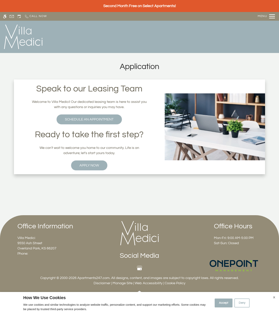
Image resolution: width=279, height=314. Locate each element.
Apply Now (89, 165)
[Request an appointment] (19, 16)
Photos (171, 36)
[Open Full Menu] (266, 16)
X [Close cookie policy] (274, 297)
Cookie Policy (175, 283)
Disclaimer (102, 283)
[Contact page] (11, 16)
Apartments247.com (93, 278)
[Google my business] (139, 268)
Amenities (192, 36)
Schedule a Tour (102, 36)
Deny (242, 302)
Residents (216, 36)
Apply (128, 36)
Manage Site (123, 283)
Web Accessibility (149, 283)
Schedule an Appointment (89, 119)
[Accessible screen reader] (4, 16)
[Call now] (35, 16)
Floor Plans (148, 36)
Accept (223, 302)
